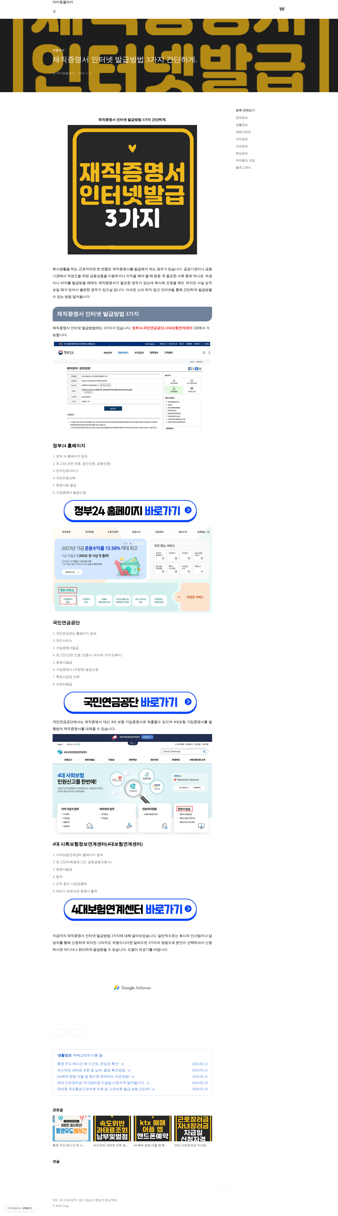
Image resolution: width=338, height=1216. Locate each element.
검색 (272, 8)
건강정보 (242, 146)
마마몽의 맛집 (245, 160)
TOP (282, 1201)
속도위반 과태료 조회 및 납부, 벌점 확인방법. (91, 1070)
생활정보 (65, 1055)
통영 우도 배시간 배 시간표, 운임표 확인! (88, 1064)
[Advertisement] (132, 987)
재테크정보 (243, 132)
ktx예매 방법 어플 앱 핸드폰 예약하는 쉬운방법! (93, 1076)
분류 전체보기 (245, 110)
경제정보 (242, 117)
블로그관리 (243, 167)
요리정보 (242, 139)
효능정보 (242, 153)
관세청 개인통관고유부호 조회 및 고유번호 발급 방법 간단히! (103, 1089)
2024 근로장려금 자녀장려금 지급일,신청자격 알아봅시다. (101, 1083)
